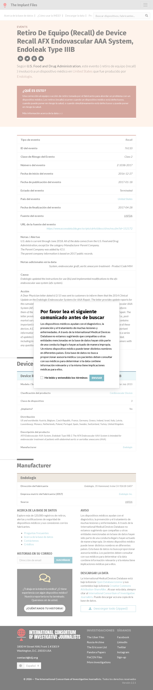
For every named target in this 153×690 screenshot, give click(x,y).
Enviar (97, 378)
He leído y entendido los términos (66, 377)
